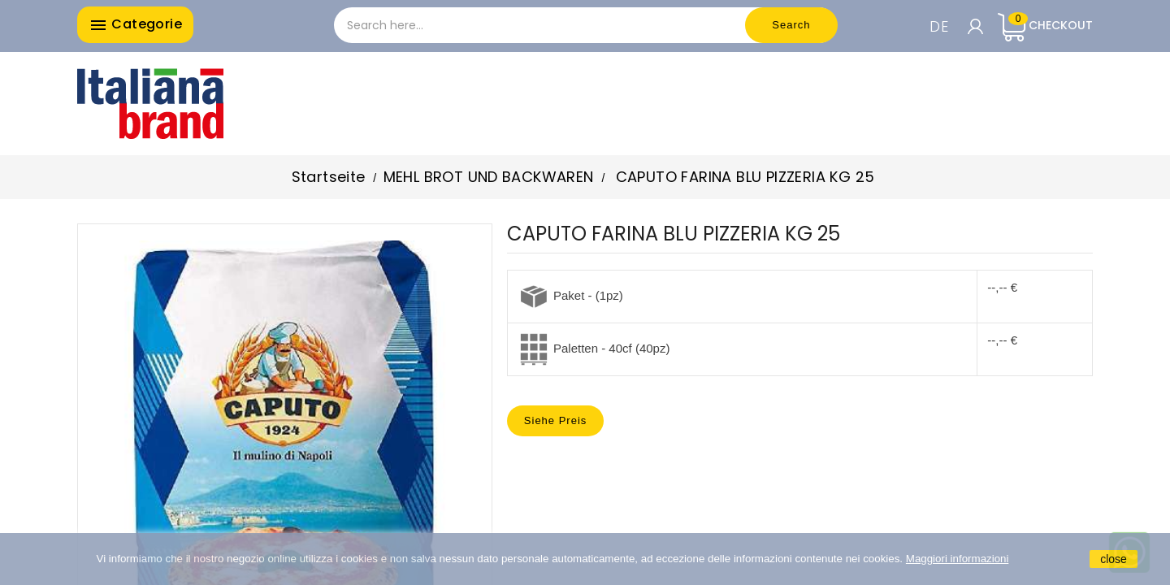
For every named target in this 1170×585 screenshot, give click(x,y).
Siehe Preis (555, 420)
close (1113, 559)
